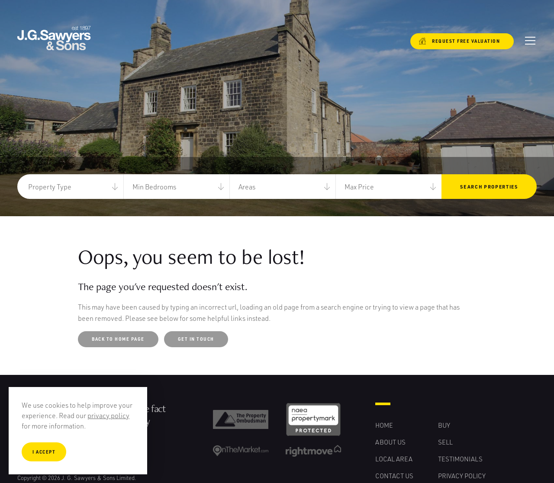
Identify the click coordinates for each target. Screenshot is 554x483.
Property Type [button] (49, 186)
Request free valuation (459, 41)
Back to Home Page (118, 339)
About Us (390, 442)
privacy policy (108, 415)
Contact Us (394, 475)
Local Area (393, 458)
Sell (445, 442)
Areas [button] (246, 186)
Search (489, 186)
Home (384, 425)
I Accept (43, 452)
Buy (444, 425)
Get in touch (196, 339)
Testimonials (460, 458)
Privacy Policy (462, 475)
